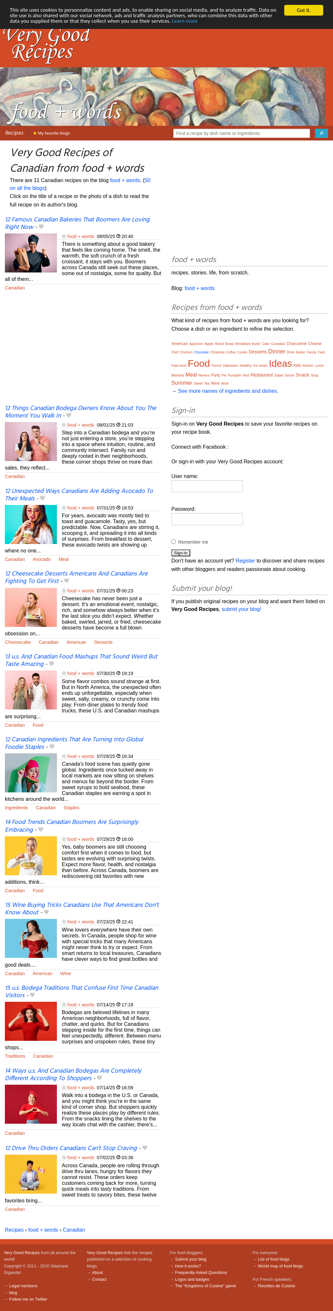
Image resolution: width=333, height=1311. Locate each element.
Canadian (15, 287)
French (216, 365)
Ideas (280, 363)
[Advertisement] (83, 352)
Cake (266, 344)
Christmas (217, 352)
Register (245, 560)
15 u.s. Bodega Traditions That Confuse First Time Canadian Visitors (81, 991)
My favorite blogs (51, 133)
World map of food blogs (280, 1266)
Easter (300, 352)
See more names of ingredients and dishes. (228, 391)
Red (246, 375)
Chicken (186, 352)
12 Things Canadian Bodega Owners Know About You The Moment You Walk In (80, 412)
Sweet (198, 383)
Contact (99, 1279)
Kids (297, 365)
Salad (278, 375)
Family (311, 352)
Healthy (246, 365)
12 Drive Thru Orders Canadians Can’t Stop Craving (71, 1148)
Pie (223, 375)
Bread (229, 344)
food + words (125, 180)
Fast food (178, 365)
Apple (209, 344)
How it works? (188, 1266)
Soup (314, 375)
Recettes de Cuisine (276, 1285)
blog (13, 1292)
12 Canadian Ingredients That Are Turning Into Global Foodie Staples (74, 743)
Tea (206, 383)
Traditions (15, 1056)
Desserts (103, 642)
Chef (174, 352)
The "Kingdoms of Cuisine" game (205, 1285)
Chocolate (201, 352)
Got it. (304, 10)
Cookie (242, 352)
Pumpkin (235, 375)
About (97, 1272)
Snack (302, 374)
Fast (321, 352)
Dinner (277, 351)
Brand (219, 344)
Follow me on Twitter (28, 1299)
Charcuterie (296, 343)
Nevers (204, 375)
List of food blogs (273, 1259)
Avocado (42, 559)
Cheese (314, 343)
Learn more (185, 21)
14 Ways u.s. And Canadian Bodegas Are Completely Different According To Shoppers (73, 1074)
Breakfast (242, 344)
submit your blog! (241, 609)
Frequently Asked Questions (201, 1272)
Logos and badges (192, 1279)
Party (215, 375)
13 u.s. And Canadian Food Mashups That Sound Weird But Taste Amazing (81, 660)
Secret (289, 375)
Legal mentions (23, 1285)
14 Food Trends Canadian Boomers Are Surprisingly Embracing (71, 826)
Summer (181, 383)
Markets (177, 375)
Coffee (231, 352)
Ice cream (260, 365)
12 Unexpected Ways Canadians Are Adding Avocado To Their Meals (79, 495)
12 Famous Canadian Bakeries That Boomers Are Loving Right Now (77, 223)
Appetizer (196, 344)
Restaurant (261, 374)
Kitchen (307, 365)
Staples (71, 807)
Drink (290, 352)
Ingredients (16, 807)
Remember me (193, 542)
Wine (65, 973)
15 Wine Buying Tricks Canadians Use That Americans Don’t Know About (82, 909)
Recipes (14, 133)
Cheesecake (18, 642)
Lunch (319, 365)
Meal (64, 559)
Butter (256, 344)
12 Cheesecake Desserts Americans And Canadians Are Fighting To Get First (76, 577)
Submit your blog (190, 1259)
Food (38, 725)
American (77, 642)
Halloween (230, 365)
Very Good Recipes (22, 1252)
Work (225, 383)
